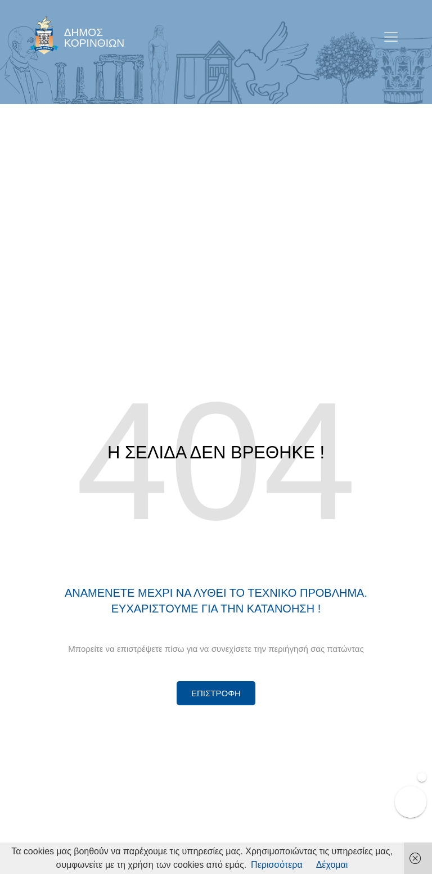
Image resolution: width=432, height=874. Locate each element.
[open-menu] (391, 38)
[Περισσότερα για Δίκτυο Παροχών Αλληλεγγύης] (216, 693)
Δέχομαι (332, 865)
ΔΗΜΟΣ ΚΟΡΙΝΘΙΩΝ (94, 37)
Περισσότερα (277, 865)
